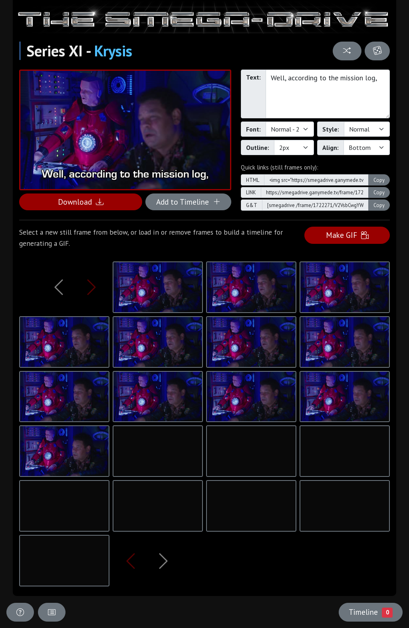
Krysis (113, 51)
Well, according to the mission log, (328, 94)
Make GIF (347, 235)
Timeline (371, 612)
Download (80, 202)
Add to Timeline (188, 202)
